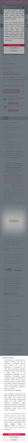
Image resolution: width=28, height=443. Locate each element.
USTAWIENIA (14, 439)
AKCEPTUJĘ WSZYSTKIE (14, 434)
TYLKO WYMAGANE (14, 437)
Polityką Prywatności (9, 427)
